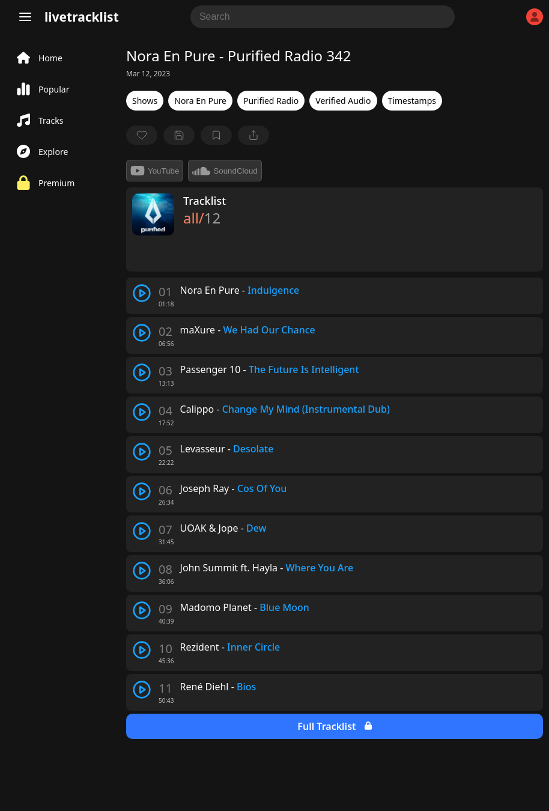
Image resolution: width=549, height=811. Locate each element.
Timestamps (412, 100)
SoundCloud (224, 171)
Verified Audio (343, 100)
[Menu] (25, 17)
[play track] (141, 293)
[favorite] (141, 135)
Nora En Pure (200, 100)
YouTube (154, 170)
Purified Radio (271, 100)
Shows (144, 100)
